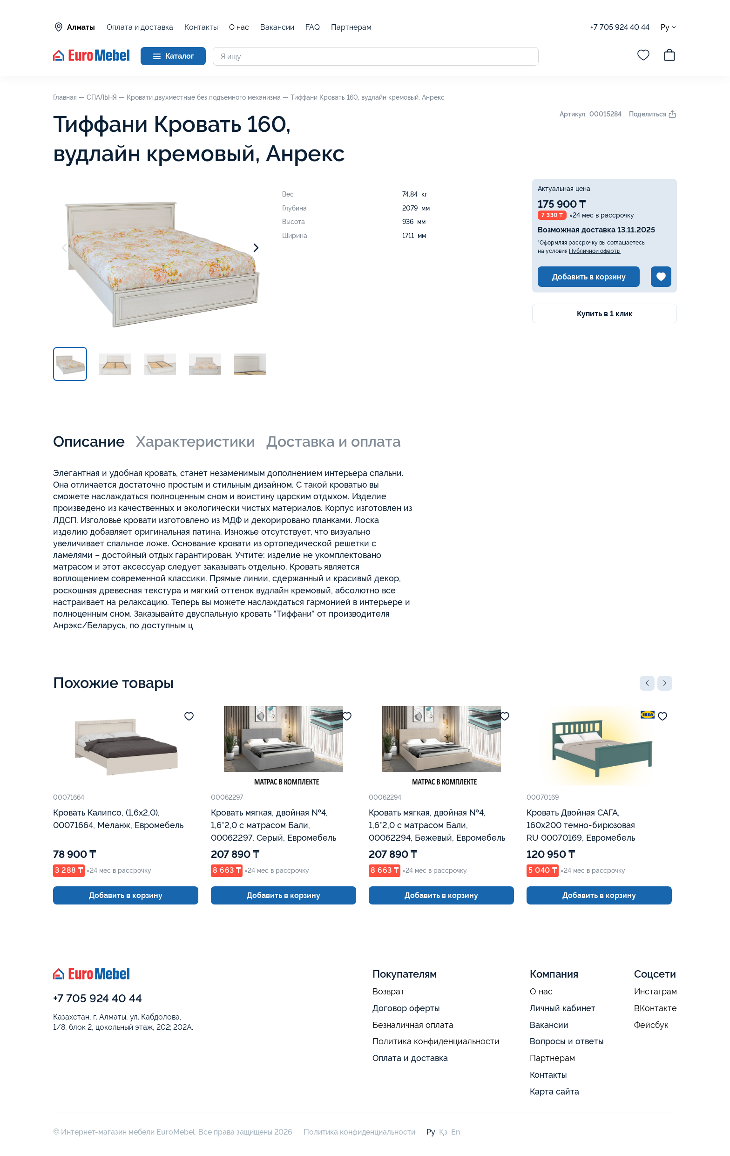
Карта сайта (554, 1091)
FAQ (312, 27)
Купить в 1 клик (605, 313)
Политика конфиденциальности (436, 1041)
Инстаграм (655, 991)
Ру (669, 27)
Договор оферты (406, 1008)
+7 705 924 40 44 (619, 27)
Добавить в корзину (589, 276)
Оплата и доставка (140, 27)
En (455, 1132)
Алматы (74, 27)
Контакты (201, 27)
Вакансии (277, 27)
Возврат (388, 991)
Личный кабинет (562, 1008)
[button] (647, 683)
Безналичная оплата (412, 1025)
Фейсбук (651, 1025)
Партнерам (351, 27)
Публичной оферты (595, 251)
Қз (443, 1132)
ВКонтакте (655, 1008)
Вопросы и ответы (567, 1041)
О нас (239, 27)
